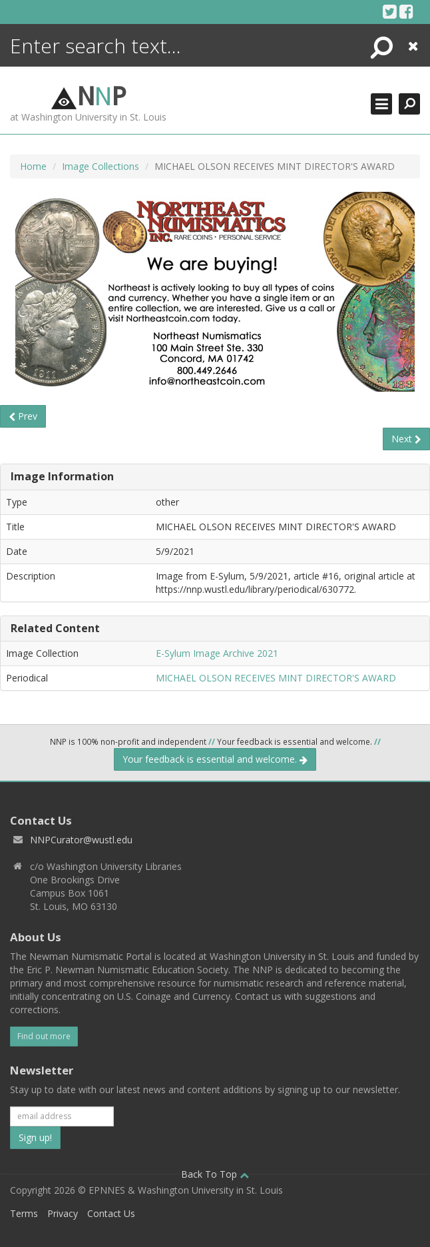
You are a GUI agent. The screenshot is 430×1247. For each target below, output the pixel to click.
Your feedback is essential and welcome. (215, 759)
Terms (24, 1213)
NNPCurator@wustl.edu (81, 839)
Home (33, 166)
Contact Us (111, 1213)
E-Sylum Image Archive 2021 (217, 653)
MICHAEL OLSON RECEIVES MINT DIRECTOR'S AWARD (276, 677)
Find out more (44, 1036)
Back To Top (215, 1174)
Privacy (62, 1213)
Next (406, 438)
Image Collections (100, 166)
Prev (23, 416)
